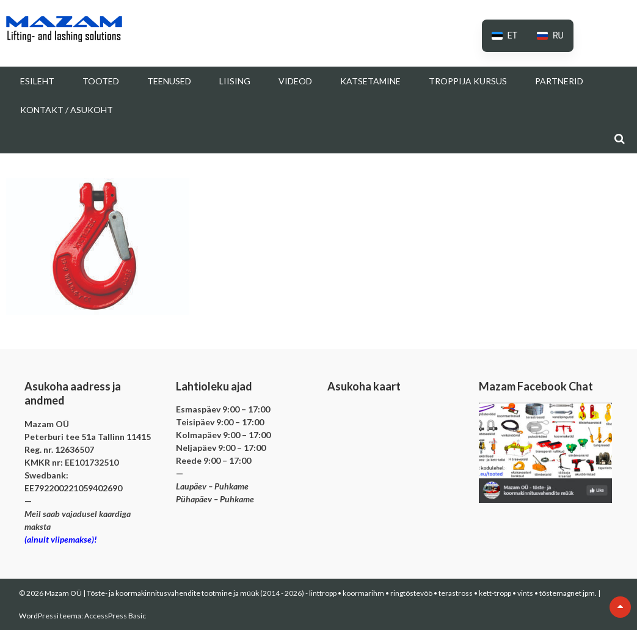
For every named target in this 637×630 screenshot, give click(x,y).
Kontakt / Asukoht (66, 109)
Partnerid (559, 81)
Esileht (37, 81)
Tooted (100, 81)
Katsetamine (370, 81)
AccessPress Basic (115, 615)
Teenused (169, 81)
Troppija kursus (468, 81)
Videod (295, 81)
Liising (234, 81)
